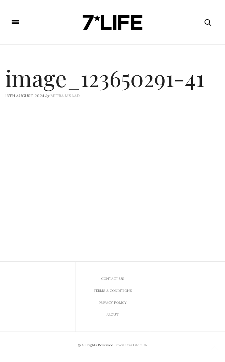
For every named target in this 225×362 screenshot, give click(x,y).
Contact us (112, 278)
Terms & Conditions (113, 290)
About (112, 314)
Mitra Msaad (65, 95)
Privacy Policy (113, 302)
